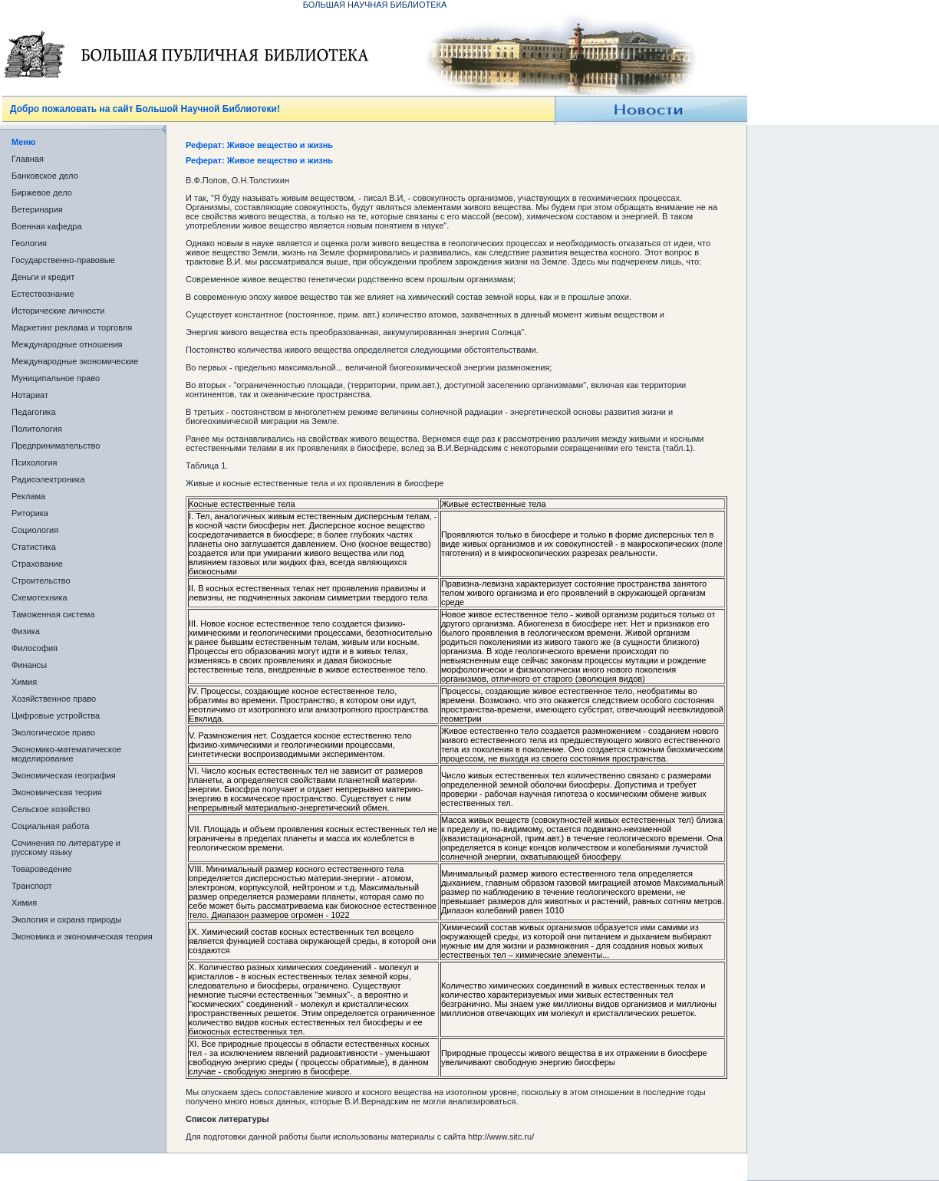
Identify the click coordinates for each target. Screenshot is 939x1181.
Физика (26, 631)
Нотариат (30, 395)
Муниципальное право (56, 378)
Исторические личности (58, 310)
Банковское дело (45, 175)
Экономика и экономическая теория (82, 936)
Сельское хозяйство (51, 809)
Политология (37, 428)
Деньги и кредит (43, 276)
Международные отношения (67, 344)
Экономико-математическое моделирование (66, 754)
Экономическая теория (57, 792)
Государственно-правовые (63, 260)
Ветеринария (37, 209)
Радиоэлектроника (48, 479)
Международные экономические (75, 361)
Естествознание (43, 293)
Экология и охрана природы (66, 919)
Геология (29, 243)
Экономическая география (64, 775)
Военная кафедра (47, 226)
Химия (24, 681)
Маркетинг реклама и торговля (72, 327)
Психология (35, 462)
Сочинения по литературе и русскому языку (66, 847)
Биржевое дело (42, 192)
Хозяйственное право (54, 698)
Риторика (30, 513)
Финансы (29, 664)
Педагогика (34, 411)
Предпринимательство (56, 445)
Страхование (37, 563)
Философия (35, 648)
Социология (35, 530)
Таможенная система (53, 614)
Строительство (41, 580)
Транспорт (32, 885)
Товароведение (42, 868)
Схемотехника (40, 597)
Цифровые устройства (56, 715)
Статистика (34, 546)
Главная (28, 158)
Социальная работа (50, 826)
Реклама (28, 496)
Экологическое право (53, 732)
